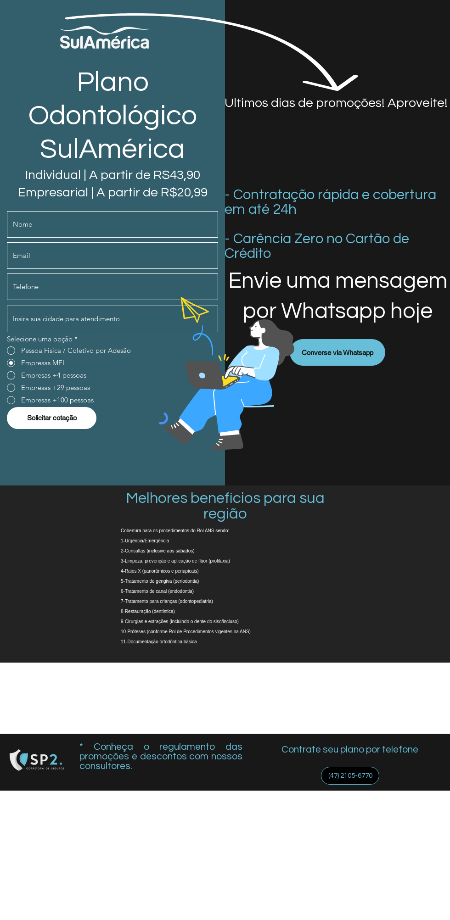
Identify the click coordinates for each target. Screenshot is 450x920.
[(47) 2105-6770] (350, 776)
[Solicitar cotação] (51, 418)
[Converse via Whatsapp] (337, 352)
